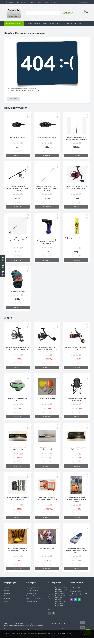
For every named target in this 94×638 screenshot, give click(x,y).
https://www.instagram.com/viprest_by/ (49, 613)
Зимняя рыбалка (48, 23)
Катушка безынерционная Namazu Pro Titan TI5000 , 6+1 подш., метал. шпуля (47, 349)
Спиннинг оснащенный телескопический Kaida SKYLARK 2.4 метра (18, 188)
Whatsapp (79, 599)
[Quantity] (17, 151)
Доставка (7, 588)
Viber (71, 599)
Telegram (75, 599)
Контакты (47, 2)
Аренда (30, 28)
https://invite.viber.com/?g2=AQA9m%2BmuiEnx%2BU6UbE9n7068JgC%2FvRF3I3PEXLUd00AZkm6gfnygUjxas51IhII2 (53, 613)
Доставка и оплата (36, 2)
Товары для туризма (32, 593)
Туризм (58, 23)
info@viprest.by (75, 591)
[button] (2, 273)
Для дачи (78, 23)
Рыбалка (37, 23)
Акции (6, 601)
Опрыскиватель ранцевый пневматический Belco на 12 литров (76, 499)
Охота (30, 23)
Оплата (6, 590)
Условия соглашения (11, 596)
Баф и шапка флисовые (18, 291)
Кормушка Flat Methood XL (47, 137)
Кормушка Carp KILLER (17, 137)
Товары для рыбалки (32, 588)
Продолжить (13, 99)
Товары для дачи (31, 601)
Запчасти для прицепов (34, 598)
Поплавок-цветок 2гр (47, 548)
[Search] (58, 13)
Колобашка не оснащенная (47, 398)
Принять (85, 634)
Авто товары (68, 23)
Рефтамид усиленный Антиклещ (76, 238)
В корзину (17, 155)
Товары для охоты (32, 590)
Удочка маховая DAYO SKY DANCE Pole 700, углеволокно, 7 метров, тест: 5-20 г (47, 188)
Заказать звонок (67, 13)
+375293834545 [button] (77, 588)
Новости (55, 2)
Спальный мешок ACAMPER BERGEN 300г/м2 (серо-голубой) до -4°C (76, 550)
